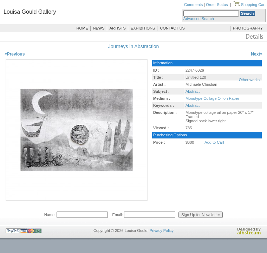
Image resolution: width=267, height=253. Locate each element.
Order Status (217, 4)
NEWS (99, 28)
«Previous (15, 54)
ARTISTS (118, 28)
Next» (256, 54)
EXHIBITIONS (143, 28)
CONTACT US (172, 28)
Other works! (250, 80)
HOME (82, 28)
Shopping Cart (249, 4)
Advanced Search (198, 19)
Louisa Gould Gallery (30, 12)
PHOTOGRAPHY (248, 28)
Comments (193, 4)
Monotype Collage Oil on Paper (212, 98)
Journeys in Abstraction (133, 46)
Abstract (192, 91)
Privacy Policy (162, 230)
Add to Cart (214, 142)
